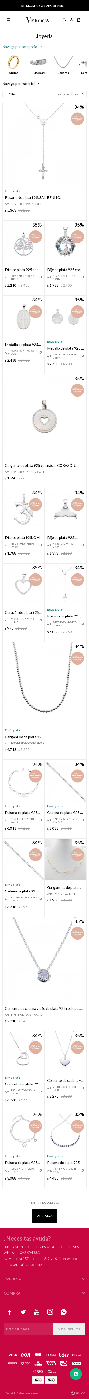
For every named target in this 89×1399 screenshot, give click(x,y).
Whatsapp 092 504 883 (22, 1253)
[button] (78, 65)
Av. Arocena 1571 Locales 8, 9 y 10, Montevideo (40, 1258)
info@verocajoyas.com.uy (23, 1264)
